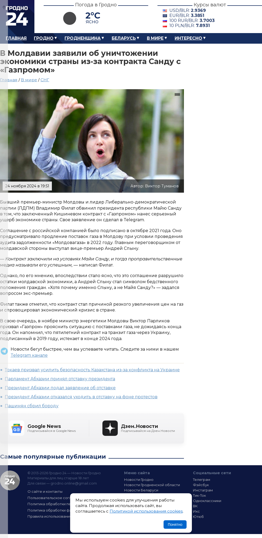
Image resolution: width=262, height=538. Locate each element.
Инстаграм (203, 490)
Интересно (188, 38)
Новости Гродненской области (152, 485)
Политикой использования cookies (146, 511)
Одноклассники (207, 501)
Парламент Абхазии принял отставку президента (60, 378)
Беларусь (124, 38)
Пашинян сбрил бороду (31, 405)
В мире (155, 38)
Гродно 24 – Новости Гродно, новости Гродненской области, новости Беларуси (17, 16)
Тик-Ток (199, 495)
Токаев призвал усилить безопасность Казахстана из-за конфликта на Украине (92, 369)
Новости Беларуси (141, 490)
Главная (16, 38)
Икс (196, 511)
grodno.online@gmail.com (74, 483)
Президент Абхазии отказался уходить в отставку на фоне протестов (81, 396)
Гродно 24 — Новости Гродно (10, 480)
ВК (195, 506)
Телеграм (201, 479)
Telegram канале (29, 355)
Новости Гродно (138, 479)
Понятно (175, 524)
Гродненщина (83, 38)
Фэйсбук (201, 485)
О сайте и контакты (45, 491)
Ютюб (198, 516)
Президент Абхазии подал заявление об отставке (60, 387)
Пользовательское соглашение (56, 498)
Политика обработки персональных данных (67, 504)
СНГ (44, 79)
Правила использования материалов (61, 516)
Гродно (43, 38)
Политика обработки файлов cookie (60, 510)
